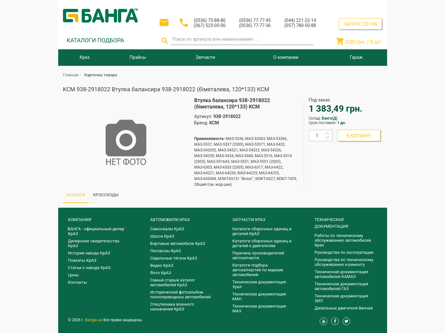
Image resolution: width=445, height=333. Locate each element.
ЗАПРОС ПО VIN (360, 24)
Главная (71, 75)
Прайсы (137, 57)
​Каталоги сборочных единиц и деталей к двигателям (262, 243)
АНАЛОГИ (76, 194)
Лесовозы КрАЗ (165, 250)
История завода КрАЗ (89, 253)
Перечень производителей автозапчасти (258, 255)
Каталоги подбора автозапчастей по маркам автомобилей (258, 270)
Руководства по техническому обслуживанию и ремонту (344, 262)
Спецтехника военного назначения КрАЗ (172, 306)
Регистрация (365, 5)
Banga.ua (94, 319)
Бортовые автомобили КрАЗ (177, 243)
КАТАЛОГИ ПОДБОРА (95, 40)
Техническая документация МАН (259, 296)
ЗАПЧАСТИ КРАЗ (249, 219)
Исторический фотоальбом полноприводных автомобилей (180, 294)
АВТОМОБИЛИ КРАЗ (170, 219)
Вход (343, 5)
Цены (73, 275)
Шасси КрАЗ (162, 236)
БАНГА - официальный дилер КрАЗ (96, 231)
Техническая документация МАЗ (259, 308)
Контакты (77, 282)
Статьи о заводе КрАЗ (89, 267)
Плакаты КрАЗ (82, 260)
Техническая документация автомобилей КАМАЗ (341, 274)
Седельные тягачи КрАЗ (173, 258)
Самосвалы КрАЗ (167, 228)
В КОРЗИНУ (358, 135)
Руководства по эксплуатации (344, 252)
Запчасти (205, 57)
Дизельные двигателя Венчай (344, 308)
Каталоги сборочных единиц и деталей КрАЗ (262, 231)
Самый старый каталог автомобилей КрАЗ (172, 282)
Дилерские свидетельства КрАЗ (94, 243)
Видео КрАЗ (161, 265)
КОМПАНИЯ (79, 219)
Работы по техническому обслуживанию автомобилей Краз (343, 240)
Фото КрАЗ (160, 272)
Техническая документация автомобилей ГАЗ (341, 286)
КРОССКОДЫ (106, 194)
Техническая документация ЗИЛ (341, 298)
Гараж (356, 57)
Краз (84, 57)
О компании (285, 57)
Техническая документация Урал (259, 284)
